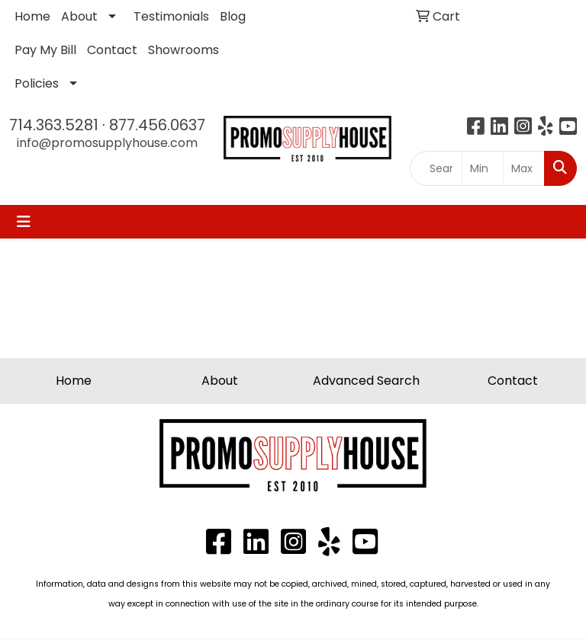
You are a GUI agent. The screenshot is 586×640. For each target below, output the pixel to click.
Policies (36, 83)
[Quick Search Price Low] (483, 168)
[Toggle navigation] (24, 221)
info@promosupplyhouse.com (107, 143)
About (79, 16)
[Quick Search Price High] (524, 168)
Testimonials (171, 16)
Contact (112, 50)
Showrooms (183, 50)
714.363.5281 (53, 125)
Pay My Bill (45, 50)
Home (32, 16)
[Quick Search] (436, 168)
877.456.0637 (157, 125)
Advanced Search (366, 380)
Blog (233, 16)
